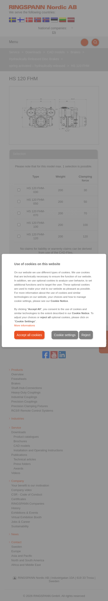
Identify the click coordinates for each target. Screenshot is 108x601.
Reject (86, 335)
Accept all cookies (29, 335)
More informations (24, 325)
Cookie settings (65, 335)
